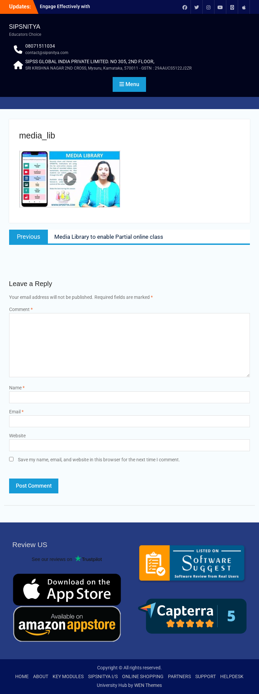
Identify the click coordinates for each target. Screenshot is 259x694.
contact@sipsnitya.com (46, 52)
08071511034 (40, 46)
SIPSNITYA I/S (103, 676)
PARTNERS (179, 676)
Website (17, 435)
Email (16, 411)
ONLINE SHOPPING (143, 676)
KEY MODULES (68, 676)
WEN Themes (148, 685)
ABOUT (40, 676)
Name (17, 387)
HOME (22, 676)
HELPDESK (231, 676)
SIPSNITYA (24, 26)
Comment (21, 309)
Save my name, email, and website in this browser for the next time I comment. (99, 459)
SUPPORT (205, 676)
